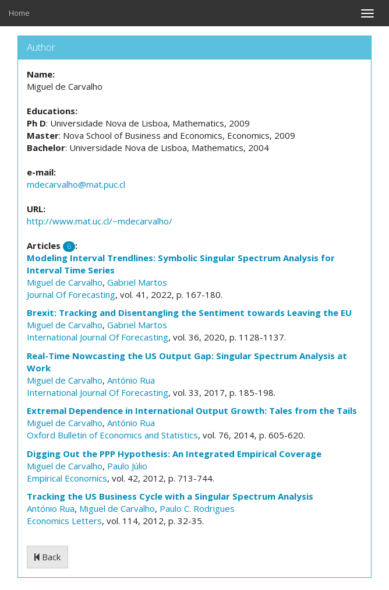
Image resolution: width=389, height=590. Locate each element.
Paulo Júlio (127, 466)
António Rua (131, 380)
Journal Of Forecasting (71, 294)
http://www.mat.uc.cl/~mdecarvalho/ (99, 221)
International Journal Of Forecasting (97, 337)
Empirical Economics (67, 478)
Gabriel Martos (137, 282)
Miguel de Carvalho (64, 282)
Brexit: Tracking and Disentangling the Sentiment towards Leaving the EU (189, 312)
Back (47, 557)
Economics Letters (64, 520)
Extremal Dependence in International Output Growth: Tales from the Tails (192, 410)
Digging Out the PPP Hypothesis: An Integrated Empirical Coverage (174, 453)
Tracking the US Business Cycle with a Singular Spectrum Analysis (170, 496)
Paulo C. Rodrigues (197, 508)
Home (19, 13)
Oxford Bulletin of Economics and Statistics (112, 435)
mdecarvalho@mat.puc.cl (76, 184)
